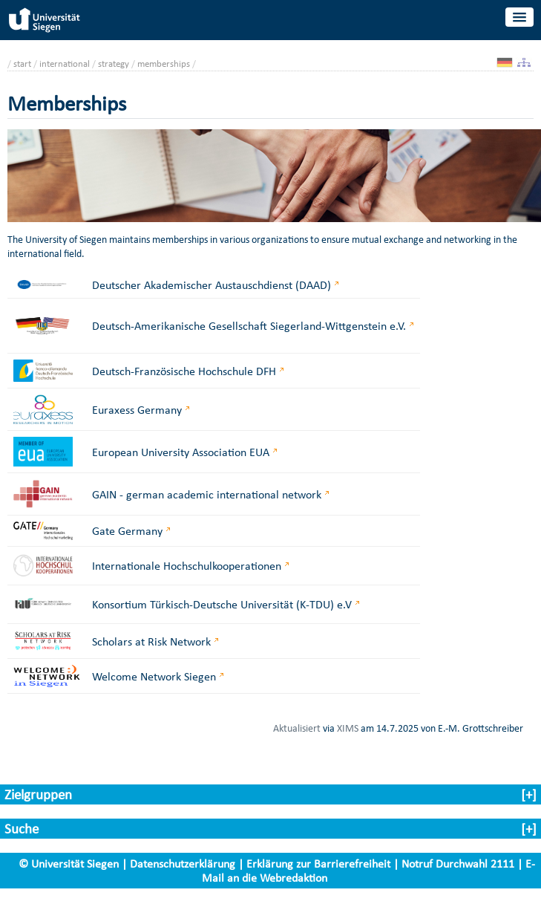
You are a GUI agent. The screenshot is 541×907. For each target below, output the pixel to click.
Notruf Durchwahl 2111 (457, 863)
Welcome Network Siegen (154, 676)
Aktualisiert (297, 728)
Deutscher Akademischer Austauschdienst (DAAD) (211, 285)
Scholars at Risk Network (151, 641)
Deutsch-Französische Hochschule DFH (184, 371)
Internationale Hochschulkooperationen (186, 566)
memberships (163, 63)
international (64, 63)
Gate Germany (127, 531)
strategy (113, 63)
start (22, 63)
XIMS (347, 728)
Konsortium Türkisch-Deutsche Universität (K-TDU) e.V (222, 604)
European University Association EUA (180, 452)
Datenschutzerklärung (182, 863)
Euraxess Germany (137, 410)
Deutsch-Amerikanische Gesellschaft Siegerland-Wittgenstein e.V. (249, 326)
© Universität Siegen (69, 863)
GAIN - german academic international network (206, 494)
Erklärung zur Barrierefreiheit (318, 863)
